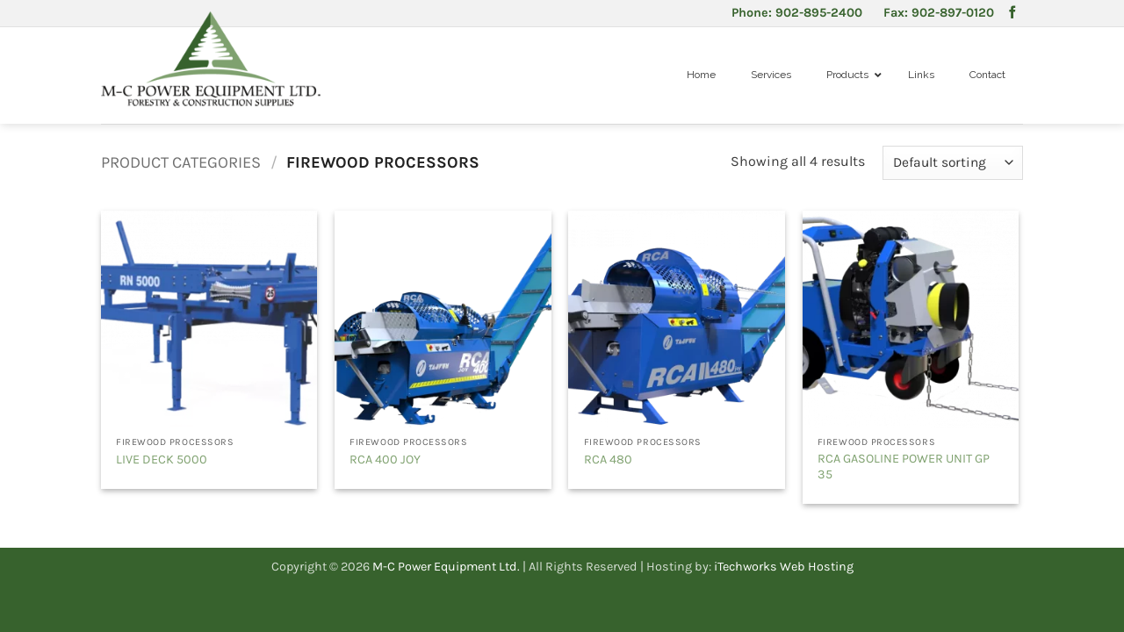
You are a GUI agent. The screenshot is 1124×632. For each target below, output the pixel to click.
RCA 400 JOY (385, 459)
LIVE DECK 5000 (161, 459)
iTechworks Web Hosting (784, 566)
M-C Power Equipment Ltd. (446, 566)
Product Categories (181, 162)
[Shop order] (953, 163)
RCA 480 (608, 459)
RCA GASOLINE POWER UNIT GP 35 (904, 467)
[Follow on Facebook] (1012, 13)
